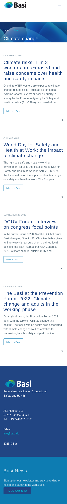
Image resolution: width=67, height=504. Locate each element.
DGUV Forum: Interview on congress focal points (31, 224)
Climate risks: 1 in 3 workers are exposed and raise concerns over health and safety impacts (33, 70)
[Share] (62, 119)
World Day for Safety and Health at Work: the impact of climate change (33, 150)
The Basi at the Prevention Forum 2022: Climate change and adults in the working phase (33, 301)
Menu (59, 5)
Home (7, 30)
